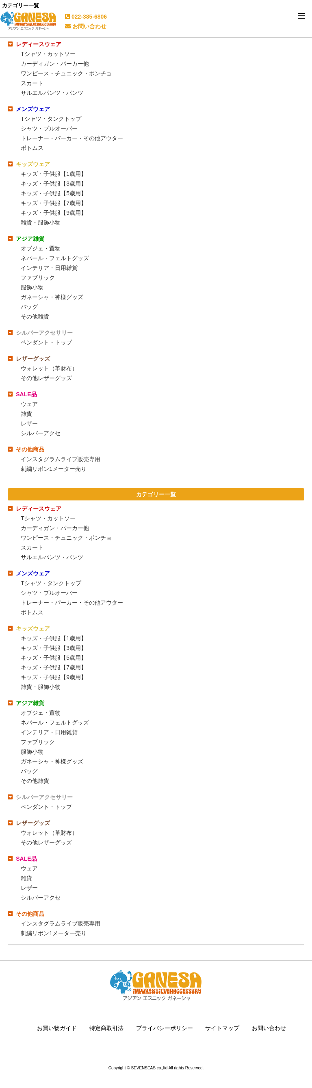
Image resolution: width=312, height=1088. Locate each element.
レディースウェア (38, 44)
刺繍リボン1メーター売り (54, 469)
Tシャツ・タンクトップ (51, 118)
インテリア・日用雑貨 (49, 268)
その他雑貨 (35, 316)
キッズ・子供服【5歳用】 (54, 193)
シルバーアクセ (41, 433)
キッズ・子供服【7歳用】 (54, 203)
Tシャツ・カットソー (48, 54)
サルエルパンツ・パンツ (52, 93)
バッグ (29, 307)
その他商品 (30, 449)
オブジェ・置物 (41, 248)
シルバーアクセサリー (44, 332)
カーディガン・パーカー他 (55, 63)
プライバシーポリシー (164, 1028)
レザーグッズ (33, 358)
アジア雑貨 (30, 238)
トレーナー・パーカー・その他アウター (72, 138)
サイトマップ (222, 1028)
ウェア (29, 404)
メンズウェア (33, 109)
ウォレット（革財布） (49, 368)
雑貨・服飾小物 (41, 222)
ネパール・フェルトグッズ (55, 258)
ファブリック (38, 277)
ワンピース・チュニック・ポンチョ (66, 73)
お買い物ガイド (57, 1028)
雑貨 (26, 413)
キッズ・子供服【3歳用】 (54, 183)
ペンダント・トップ (46, 342)
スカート (32, 83)
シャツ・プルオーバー (49, 128)
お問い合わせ (85, 26)
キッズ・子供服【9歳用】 (54, 212)
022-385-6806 (86, 16)
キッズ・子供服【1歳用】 (54, 174)
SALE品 (26, 394)
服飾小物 (32, 287)
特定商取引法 (106, 1028)
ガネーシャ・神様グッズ (52, 297)
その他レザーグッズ (46, 378)
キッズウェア (33, 164)
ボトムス (32, 148)
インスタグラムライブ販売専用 (60, 459)
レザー (29, 423)
